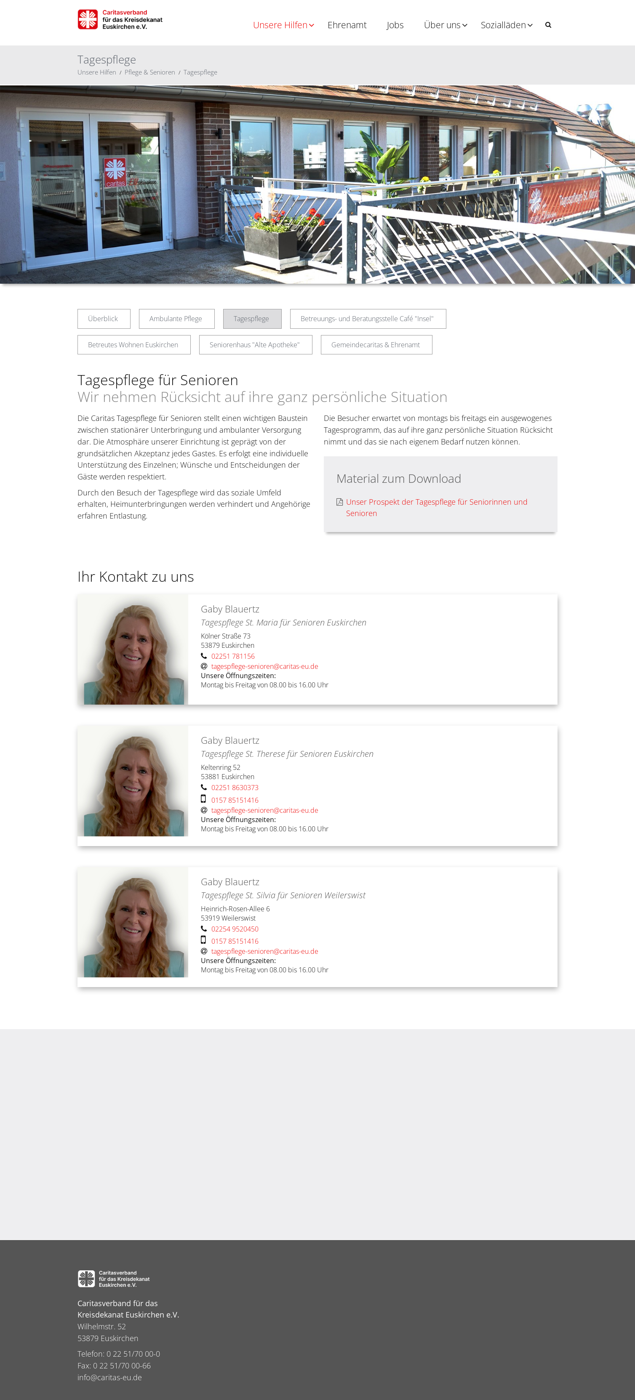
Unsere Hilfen (280, 25)
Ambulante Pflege (175, 318)
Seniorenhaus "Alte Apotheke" (255, 344)
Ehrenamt (347, 25)
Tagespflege (200, 72)
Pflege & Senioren (150, 72)
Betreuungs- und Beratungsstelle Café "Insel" (367, 318)
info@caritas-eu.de (109, 1377)
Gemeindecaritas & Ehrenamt (375, 344)
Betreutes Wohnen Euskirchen (133, 344)
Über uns (442, 25)
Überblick (103, 318)
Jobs (395, 25)
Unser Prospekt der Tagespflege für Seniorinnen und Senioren (432, 507)
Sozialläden (503, 25)
